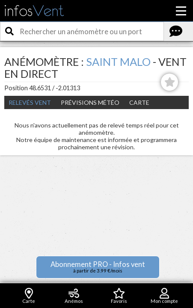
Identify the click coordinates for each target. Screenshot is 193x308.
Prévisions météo (90, 102)
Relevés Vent (30, 102)
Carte (139, 102)
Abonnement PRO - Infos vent (97, 266)
